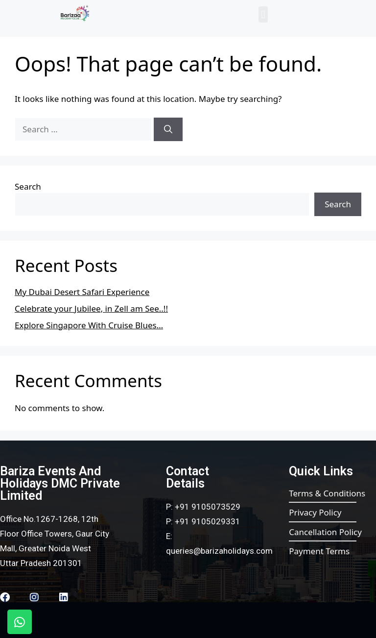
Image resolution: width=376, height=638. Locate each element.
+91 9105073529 (207, 507)
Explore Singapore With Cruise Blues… (89, 325)
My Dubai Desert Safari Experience (82, 291)
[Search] (168, 129)
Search (28, 186)
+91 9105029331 (207, 521)
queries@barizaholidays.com (219, 551)
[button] (263, 14)
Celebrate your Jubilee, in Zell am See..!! (91, 308)
